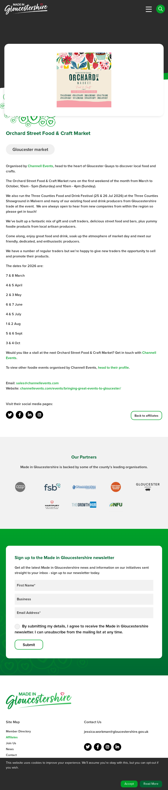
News (10, 749)
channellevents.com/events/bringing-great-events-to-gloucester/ (70, 388)
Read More (151, 783)
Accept (129, 783)
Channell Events (40, 165)
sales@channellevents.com (37, 383)
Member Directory (18, 731)
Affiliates (12, 737)
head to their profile (113, 367)
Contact (11, 755)
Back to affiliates (146, 415)
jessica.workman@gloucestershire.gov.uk (116, 731)
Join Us (11, 743)
